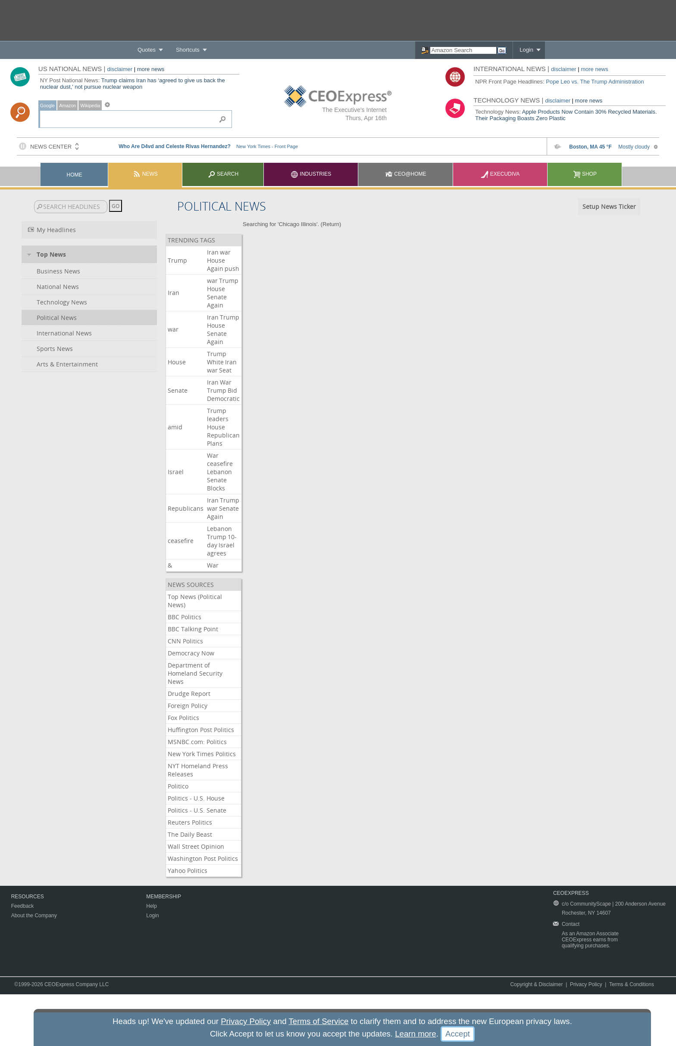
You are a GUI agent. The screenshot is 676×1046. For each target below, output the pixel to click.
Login (526, 50)
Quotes (147, 50)
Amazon (67, 105)
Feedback (22, 906)
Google (47, 105)
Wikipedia (90, 105)
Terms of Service (318, 1021)
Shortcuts (188, 50)
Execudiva (500, 174)
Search (223, 174)
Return (330, 224)
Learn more (415, 1033)
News (145, 174)
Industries (311, 174)
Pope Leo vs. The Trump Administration (595, 81)
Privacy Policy (586, 984)
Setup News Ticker (609, 206)
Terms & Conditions (631, 984)
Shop (585, 174)
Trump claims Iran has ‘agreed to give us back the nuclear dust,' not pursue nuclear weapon (132, 83)
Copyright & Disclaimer (536, 984)
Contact (570, 924)
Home (74, 175)
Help (151, 906)
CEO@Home (405, 174)
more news (151, 69)
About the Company (34, 916)
